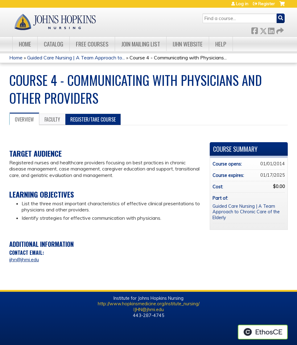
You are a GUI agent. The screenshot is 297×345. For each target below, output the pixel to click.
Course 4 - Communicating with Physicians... (178, 57)
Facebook (254, 29)
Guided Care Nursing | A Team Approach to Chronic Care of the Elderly (246, 211)
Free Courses (92, 43)
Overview (24, 119)
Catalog (53, 43)
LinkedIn (271, 29)
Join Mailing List (140, 43)
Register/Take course (93, 119)
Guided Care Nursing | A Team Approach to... (76, 57)
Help (220, 43)
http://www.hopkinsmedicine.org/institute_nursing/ (149, 304)
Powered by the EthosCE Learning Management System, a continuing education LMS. (263, 332)
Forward (279, 29)
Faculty (52, 119)
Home (25, 43)
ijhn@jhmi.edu (24, 259)
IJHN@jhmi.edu (149, 309)
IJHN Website (188, 43)
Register (266, 4)
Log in (242, 4)
